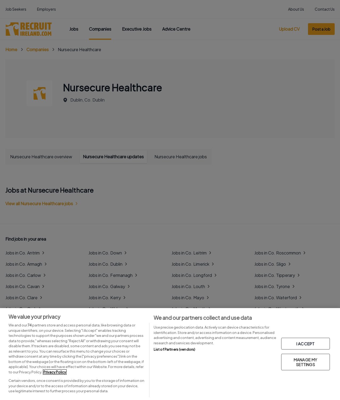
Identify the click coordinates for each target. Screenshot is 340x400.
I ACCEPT (305, 343)
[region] (170, 354)
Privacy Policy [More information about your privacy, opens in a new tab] (54, 372)
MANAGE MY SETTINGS (305, 362)
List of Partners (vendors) (174, 349)
